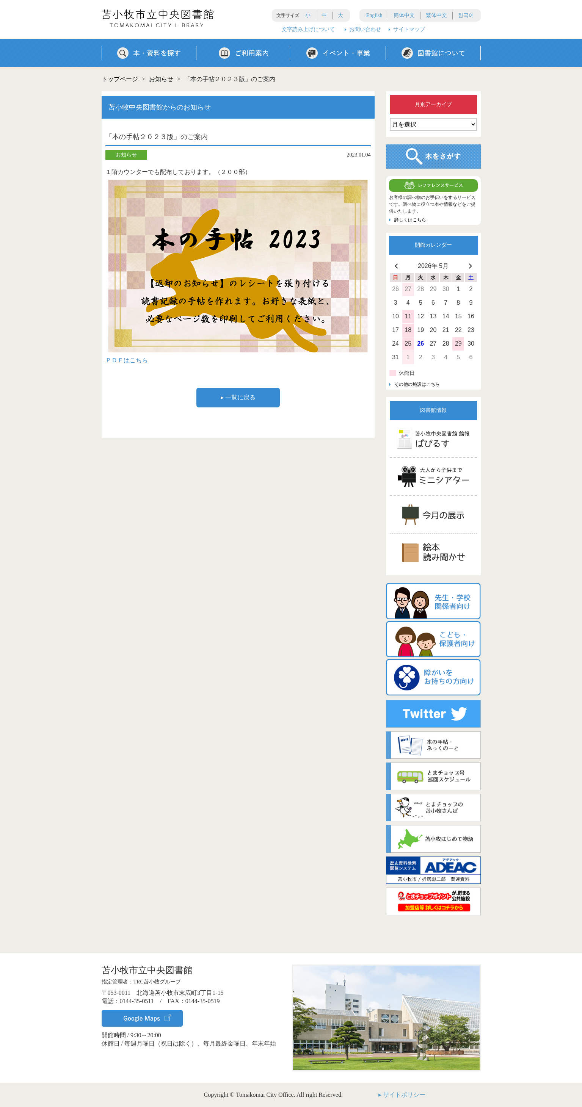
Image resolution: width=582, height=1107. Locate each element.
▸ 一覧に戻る (238, 397)
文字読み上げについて (308, 29)
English (374, 15)
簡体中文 (404, 15)
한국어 (466, 15)
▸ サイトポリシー (401, 1094)
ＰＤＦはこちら (126, 360)
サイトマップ (409, 29)
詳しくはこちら (410, 220)
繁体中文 (436, 15)
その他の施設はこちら (417, 384)
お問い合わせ (365, 29)
